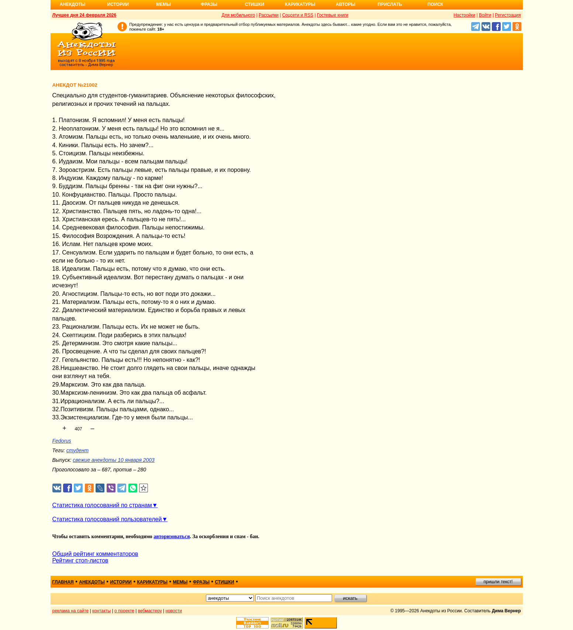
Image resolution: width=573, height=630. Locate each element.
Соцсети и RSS (298, 15)
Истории (118, 4)
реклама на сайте (70, 610)
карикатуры (152, 582)
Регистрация (508, 15)
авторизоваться (171, 536)
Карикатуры (300, 4)
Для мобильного (238, 15)
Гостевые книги (332, 15)
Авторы (345, 4)
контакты (101, 610)
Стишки (254, 4)
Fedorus (61, 441)
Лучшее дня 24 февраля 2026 (84, 15)
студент (77, 450)
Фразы (209, 4)
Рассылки (269, 15)
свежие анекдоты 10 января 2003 (114, 460)
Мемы (163, 4)
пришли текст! (498, 581)
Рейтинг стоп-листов (80, 560)
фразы (201, 582)
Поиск (435, 4)
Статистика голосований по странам (102, 505)
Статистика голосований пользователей (107, 519)
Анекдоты (73, 4)
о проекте (124, 610)
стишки (224, 582)
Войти (485, 15)
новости (173, 610)
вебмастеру (150, 610)
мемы (180, 582)
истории (121, 582)
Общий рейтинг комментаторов (95, 554)
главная (63, 582)
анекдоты (92, 582)
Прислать (390, 4)
